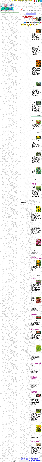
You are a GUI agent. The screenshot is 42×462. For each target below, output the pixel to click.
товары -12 (38, 460)
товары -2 (27, 458)
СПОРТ (30, 5)
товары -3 (32, 458)
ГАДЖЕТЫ (26, 5)
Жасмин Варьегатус (36, 151)
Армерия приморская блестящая (35, 278)
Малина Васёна (34, 314)
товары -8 (37, 459)
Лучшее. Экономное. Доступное (22, 0)
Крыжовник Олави (35, 295)
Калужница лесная (35, 134)
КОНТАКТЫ (30, 6)
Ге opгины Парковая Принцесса (35, 237)
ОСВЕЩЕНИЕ (24, 3)
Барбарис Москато (35, 408)
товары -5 (23, 459)
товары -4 (37, 458)
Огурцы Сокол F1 (35, 166)
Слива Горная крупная (36, 204)
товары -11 (33, 460)
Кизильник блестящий (34, 184)
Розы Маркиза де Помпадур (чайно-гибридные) (35, 377)
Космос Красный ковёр (36, 363)
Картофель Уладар (35, 441)
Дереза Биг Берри (35, 329)
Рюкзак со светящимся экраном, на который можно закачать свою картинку (29, 17)
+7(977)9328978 (8, 0)
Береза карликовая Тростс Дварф (35, 79)
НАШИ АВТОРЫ (37, 6)
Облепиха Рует (35, 28)
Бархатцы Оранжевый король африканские (36, 58)
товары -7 (32, 459)
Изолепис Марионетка (35, 343)
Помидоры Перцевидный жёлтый (36, 258)
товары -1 (23, 458)
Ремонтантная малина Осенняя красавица (36, 118)
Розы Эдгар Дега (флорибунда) (34, 392)
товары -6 (27, 459)
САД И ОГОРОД (31, 3)
